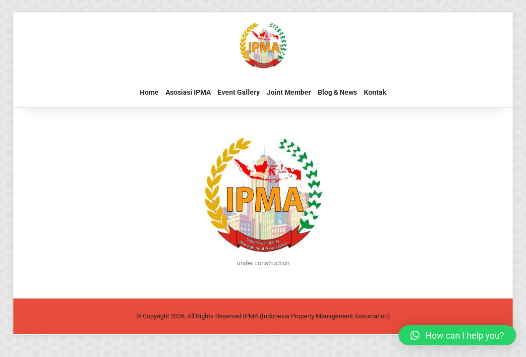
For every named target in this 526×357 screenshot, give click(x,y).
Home (149, 92)
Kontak (375, 92)
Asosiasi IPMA (188, 92)
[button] (457, 335)
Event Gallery (239, 92)
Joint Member (289, 92)
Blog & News (337, 92)
